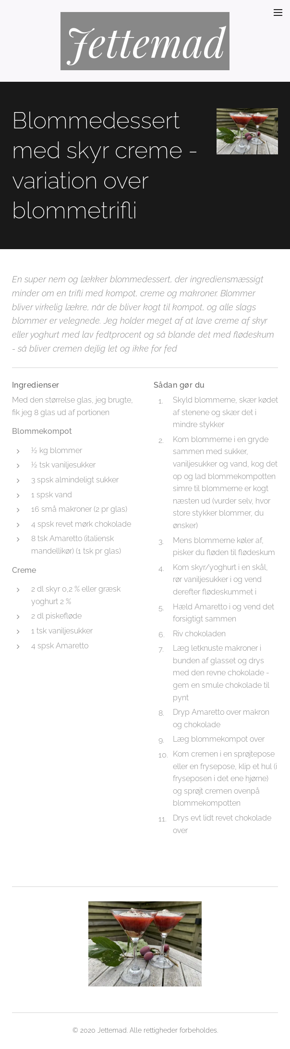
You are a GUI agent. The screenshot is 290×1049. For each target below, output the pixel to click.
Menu (278, 12)
